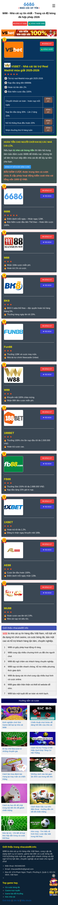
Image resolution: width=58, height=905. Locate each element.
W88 (5, 633)
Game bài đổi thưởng (14, 894)
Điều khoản (26, 900)
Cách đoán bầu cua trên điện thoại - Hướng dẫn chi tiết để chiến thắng (42, 809)
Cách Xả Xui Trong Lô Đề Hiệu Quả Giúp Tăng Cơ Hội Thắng (41, 750)
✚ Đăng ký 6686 (20, 23)
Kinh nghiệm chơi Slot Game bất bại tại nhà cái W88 (13, 724)
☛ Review (47, 196)
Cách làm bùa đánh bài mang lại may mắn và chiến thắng (14, 776)
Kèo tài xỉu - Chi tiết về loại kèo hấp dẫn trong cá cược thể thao (14, 835)
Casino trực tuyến (12, 890)
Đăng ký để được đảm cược (17, 167)
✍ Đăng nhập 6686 (37, 23)
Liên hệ (16, 900)
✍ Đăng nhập (47, 49)
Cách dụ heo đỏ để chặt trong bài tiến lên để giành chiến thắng (13, 807)
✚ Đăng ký (46, 44)
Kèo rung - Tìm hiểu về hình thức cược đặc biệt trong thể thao (41, 833)
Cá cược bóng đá (12, 887)
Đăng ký (48, 100)
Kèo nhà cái (10, 897)
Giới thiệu (7, 900)
